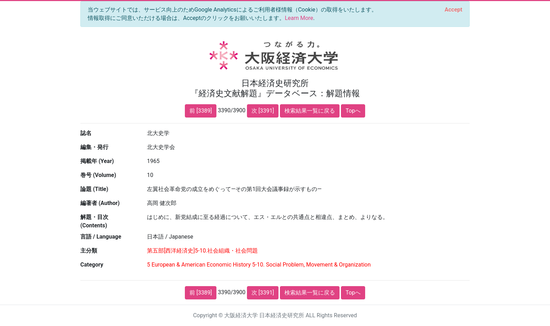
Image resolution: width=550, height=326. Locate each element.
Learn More (299, 18)
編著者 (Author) (100, 203)
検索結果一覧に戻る (309, 110)
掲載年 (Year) (97, 161)
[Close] (453, 9)
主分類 (88, 250)
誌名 (86, 133)
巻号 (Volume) (98, 175)
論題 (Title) (94, 189)
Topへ (353, 110)
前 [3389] (200, 110)
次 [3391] (262, 110)
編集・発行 (94, 147)
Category (91, 264)
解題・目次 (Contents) (94, 221)
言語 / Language (100, 236)
